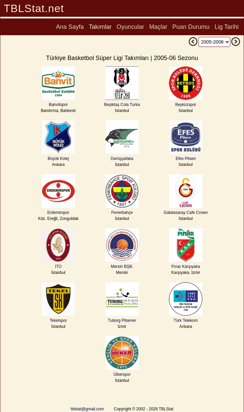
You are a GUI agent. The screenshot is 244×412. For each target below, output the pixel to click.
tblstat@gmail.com (87, 409)
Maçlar (158, 26)
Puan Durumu (190, 26)
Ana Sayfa (70, 26)
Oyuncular (130, 26)
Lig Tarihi (227, 26)
